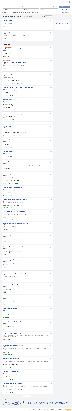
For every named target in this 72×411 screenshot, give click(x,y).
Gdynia (32, 401)
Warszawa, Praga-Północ (9, 193)
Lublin (5, 217)
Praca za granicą (46, 409)
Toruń (51, 403)
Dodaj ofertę (66, 2)
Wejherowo (61, 403)
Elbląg (23, 401)
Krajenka (6, 107)
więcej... (41, 165)
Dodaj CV (62, 25)
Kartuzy (62, 401)
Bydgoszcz (10, 401)
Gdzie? (41, 4)
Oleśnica (42, 402)
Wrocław (11, 404)
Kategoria (23, 4)
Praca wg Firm (53, 409)
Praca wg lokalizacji (31, 409)
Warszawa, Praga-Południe (10, 146)
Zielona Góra (17, 404)
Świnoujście (42, 403)
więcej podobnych (27, 396)
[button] (51, 20)
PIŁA (5, 279)
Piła (5, 26)
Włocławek (5, 404)
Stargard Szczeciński (29, 403)
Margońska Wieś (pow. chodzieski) (11, 390)
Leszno (15, 402)
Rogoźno (6, 168)
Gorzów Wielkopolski (39, 401)
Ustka (56, 403)
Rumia (9, 403)
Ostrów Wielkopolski (49, 402)
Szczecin (36, 403)
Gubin (46, 401)
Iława (50, 401)
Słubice (17, 403)
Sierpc (13, 403)
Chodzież (6, 82)
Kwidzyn (10, 402)
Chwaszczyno (17, 401)
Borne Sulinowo (7, 134)
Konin (67, 401)
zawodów (68, 12)
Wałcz (5, 93)
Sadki (5, 117)
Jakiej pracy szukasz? (6, 4)
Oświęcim (6, 229)
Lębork (20, 402)
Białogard (4, 401)
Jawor (54, 401)
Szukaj (64, 6)
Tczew (47, 403)
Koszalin (5, 402)
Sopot (21, 403)
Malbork (37, 402)
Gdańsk (26, 401)
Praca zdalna (39, 409)
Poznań (60, 402)
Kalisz (58, 401)
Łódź (32, 402)
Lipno (25, 402)
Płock (56, 402)
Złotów (5, 377)
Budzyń (5, 365)
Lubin (29, 402)
